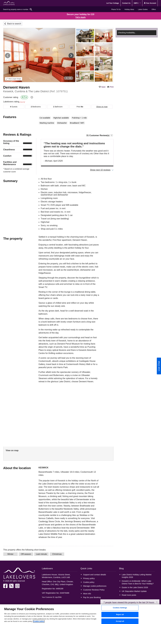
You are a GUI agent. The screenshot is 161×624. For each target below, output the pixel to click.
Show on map (102, 107)
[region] (80, 614)
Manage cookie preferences (95, 586)
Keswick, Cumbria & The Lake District (35, 91)
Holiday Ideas (129, 9)
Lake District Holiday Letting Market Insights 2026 (136, 576)
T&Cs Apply (80, 17)
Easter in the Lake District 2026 (135, 587)
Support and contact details (94, 575)
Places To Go (116, 9)
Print (112, 87)
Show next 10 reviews (100, 170)
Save (103, 87)
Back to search (14, 24)
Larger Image (13, 79)
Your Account (150, 3)
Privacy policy (89, 578)
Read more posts (129, 595)
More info (87, 594)
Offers (154, 9)
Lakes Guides (143, 9)
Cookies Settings (120, 608)
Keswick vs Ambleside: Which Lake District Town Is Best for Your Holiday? (138, 582)
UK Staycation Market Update (134, 591)
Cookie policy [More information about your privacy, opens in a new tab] (38, 621)
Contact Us (126, 3)
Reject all (120, 614)
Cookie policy (88, 582)
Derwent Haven (16, 87)
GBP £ (137, 3)
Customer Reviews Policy (94, 590)
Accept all (120, 621)
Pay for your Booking (92, 597)
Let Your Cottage (112, 3)
